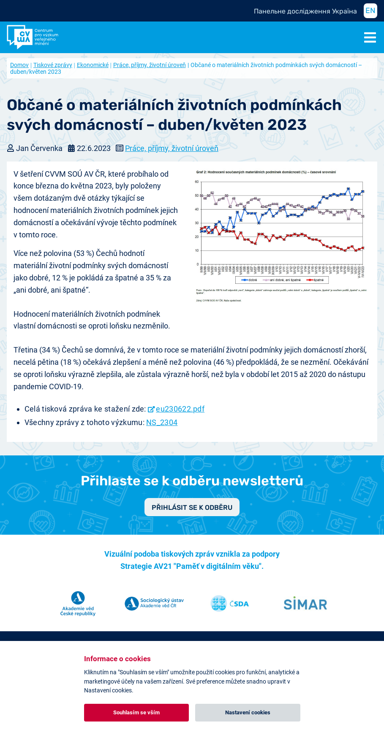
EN (370, 10)
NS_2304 (161, 422)
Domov (19, 65)
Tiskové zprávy (52, 65)
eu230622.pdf (180, 408)
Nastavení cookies (247, 712)
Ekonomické (93, 65)
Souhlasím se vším (136, 712)
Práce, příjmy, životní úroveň (149, 65)
